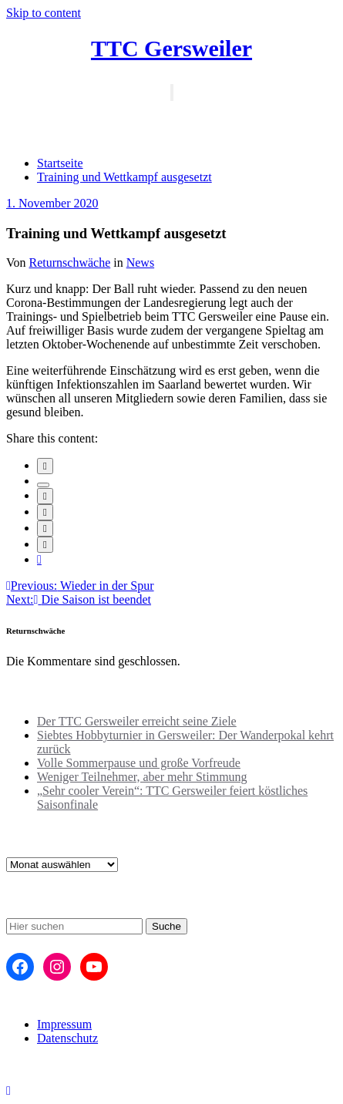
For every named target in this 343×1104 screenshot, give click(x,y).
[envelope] (45, 512)
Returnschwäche (70, 262)
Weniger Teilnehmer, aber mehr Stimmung (142, 776)
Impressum (64, 1024)
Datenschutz (67, 1038)
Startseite (60, 163)
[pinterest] (45, 528)
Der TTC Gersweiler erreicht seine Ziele (137, 721)
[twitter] (43, 485)
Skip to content (43, 12)
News (140, 262)
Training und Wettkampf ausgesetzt (124, 176)
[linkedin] (45, 496)
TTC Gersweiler (171, 48)
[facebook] (45, 466)
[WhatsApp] (45, 545)
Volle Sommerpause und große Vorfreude (138, 762)
